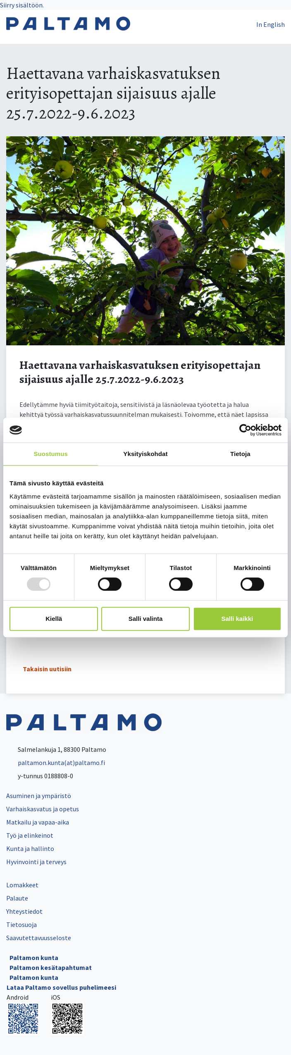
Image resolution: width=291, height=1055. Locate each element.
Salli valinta (146, 618)
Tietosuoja (21, 924)
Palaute (17, 898)
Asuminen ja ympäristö (38, 795)
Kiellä (53, 618)
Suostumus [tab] (50, 453)
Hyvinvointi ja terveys (36, 862)
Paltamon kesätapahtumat (51, 967)
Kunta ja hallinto (30, 848)
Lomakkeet (22, 885)
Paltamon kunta (34, 957)
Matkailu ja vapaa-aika (37, 822)
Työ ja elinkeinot (29, 835)
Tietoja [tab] (240, 453)
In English (270, 24)
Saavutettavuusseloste (38, 938)
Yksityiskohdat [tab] (145, 453)
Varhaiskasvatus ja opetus (42, 809)
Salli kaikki (237, 618)
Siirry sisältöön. (22, 5)
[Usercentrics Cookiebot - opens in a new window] (245, 430)
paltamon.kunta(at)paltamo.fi (55, 762)
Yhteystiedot (24, 911)
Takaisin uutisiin (47, 669)
